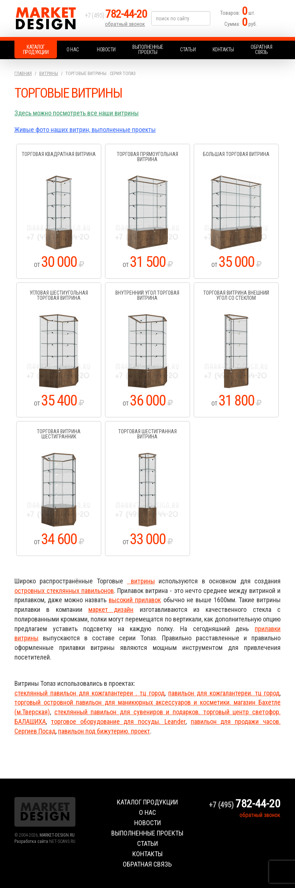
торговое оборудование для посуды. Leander (118, 721)
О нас (73, 49)
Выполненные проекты (147, 49)
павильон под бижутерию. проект (104, 731)
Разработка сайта (31, 841)
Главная (23, 73)
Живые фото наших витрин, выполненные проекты (85, 129)
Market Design (47, 18)
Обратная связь (261, 49)
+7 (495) (116, 15)
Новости (106, 49)
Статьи (188, 49)
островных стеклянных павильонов (64, 590)
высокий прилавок (135, 600)
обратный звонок (125, 24)
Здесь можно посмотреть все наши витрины (76, 113)
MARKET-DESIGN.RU (57, 835)
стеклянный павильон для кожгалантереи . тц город (89, 693)
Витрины (48, 73)
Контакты (223, 49)
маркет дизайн (110, 609)
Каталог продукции (36, 49)
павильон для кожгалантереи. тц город (223, 693)
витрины (141, 581)
